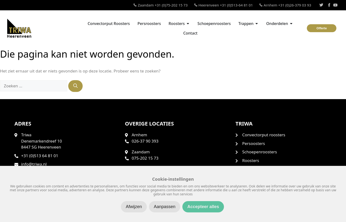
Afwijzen (134, 206)
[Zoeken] (75, 86)
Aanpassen (164, 206)
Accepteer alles (203, 206)
